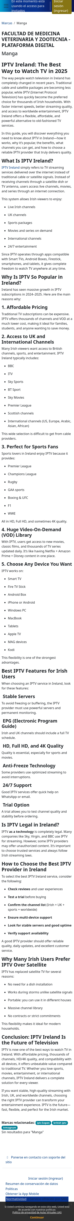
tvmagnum (9, 1127)
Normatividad (16, 1199)
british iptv (60, 1123)
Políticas (12, 1189)
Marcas (7, 23)
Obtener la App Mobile (22, 1194)
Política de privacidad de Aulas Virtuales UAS (37, 1212)
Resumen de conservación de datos (32, 1184)
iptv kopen (43, 1123)
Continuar (37, 1217)
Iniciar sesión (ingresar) (45, 1178)
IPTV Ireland (11, 167)
